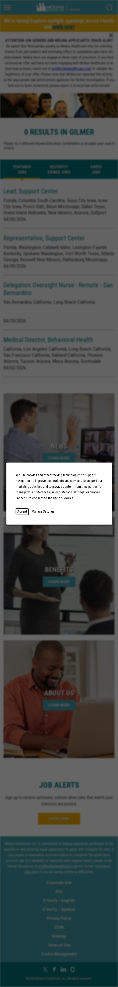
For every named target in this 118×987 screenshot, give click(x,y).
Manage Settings (43, 511)
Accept (22, 511)
